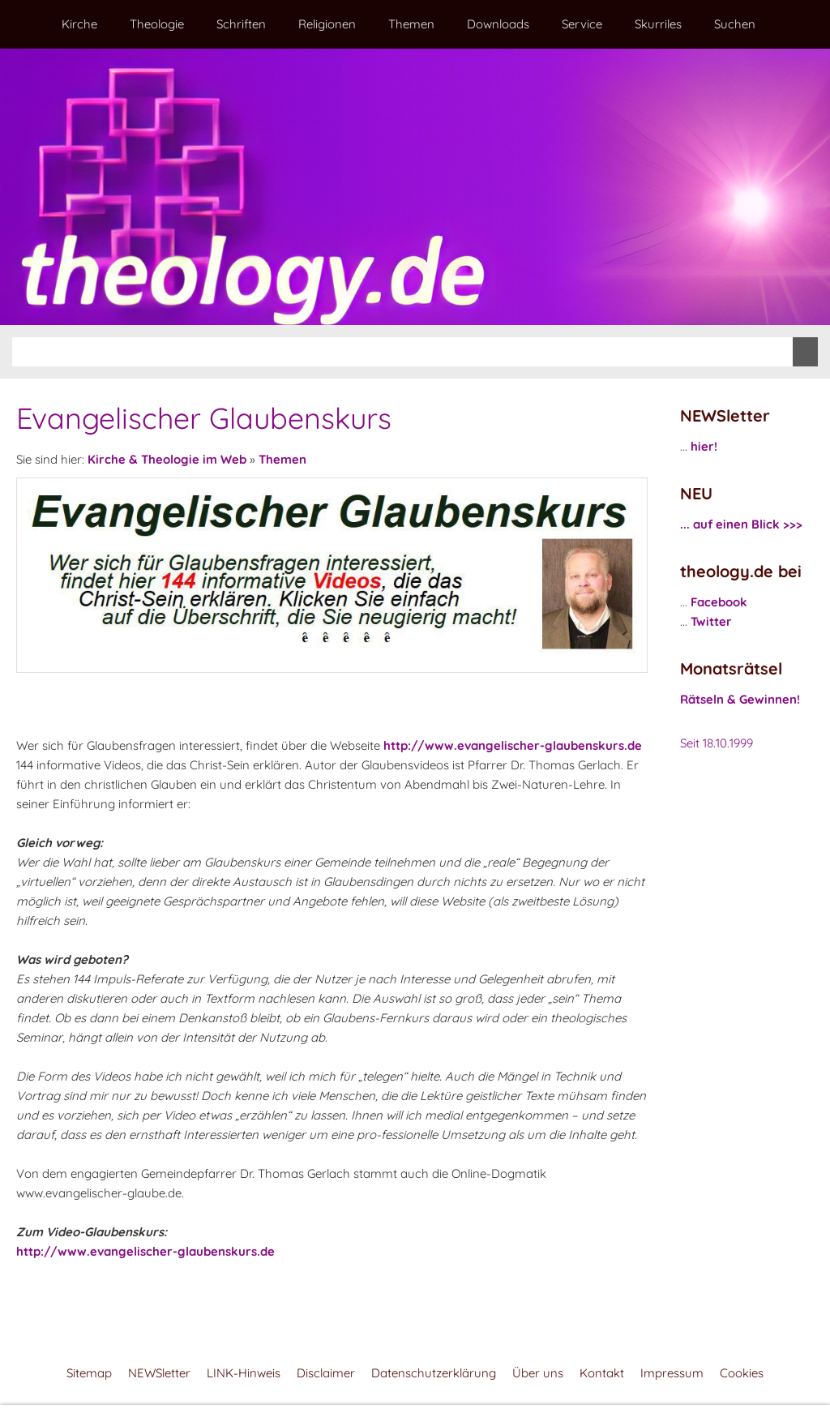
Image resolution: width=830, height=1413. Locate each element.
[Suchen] (402, 351)
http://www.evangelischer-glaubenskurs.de (512, 745)
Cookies (742, 1373)
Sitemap (89, 1373)
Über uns (537, 1373)
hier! (704, 446)
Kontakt (602, 1373)
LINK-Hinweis (243, 1373)
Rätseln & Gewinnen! (740, 699)
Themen (282, 459)
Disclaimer (326, 1373)
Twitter (711, 621)
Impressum (672, 1373)
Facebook (719, 602)
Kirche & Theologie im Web (167, 459)
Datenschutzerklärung (433, 1373)
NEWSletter (159, 1373)
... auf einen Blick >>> (741, 524)
